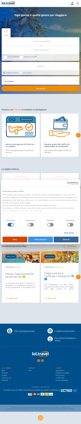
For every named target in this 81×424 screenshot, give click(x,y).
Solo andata (27, 73)
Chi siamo (5, 373)
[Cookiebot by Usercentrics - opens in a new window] (68, 183)
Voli (30, 370)
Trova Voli (40, 88)
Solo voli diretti (13, 57)
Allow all (66, 239)
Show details (69, 233)
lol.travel (17, 109)
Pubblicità (5, 380)
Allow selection (40, 239)
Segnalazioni (60, 370)
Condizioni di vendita (62, 373)
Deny (15, 239)
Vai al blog (71, 246)
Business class (30, 57)
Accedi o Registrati (62, 380)
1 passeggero (8, 81)
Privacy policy (60, 375)
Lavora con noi (6, 378)
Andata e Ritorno (12, 73)
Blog (3, 370)
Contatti (4, 375)
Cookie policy (60, 378)
